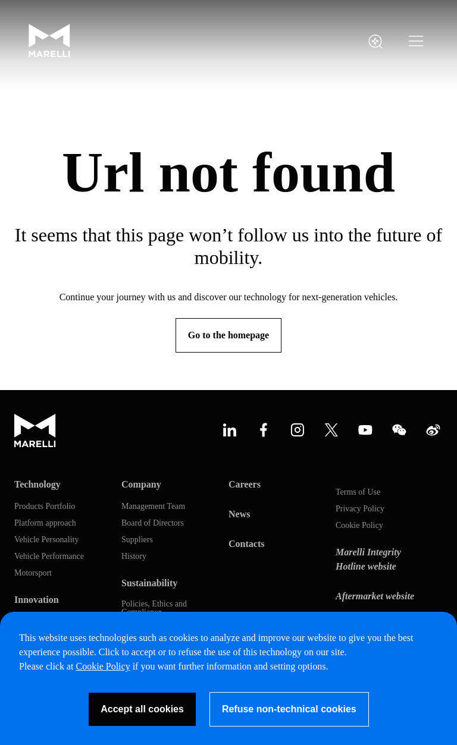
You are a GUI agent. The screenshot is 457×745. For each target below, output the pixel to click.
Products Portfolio (44, 506)
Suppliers (137, 540)
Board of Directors (152, 523)
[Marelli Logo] (49, 54)
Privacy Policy (360, 509)
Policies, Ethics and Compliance (154, 608)
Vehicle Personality (46, 540)
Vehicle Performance (49, 556)
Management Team (153, 506)
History (133, 556)
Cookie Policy (359, 525)
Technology (37, 484)
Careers (244, 484)
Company (141, 484)
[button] (416, 41)
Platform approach (45, 523)
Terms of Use (358, 492)
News (239, 514)
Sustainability (149, 583)
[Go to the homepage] (228, 335)
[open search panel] (375, 41)
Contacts (246, 544)
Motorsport (33, 573)
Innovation (36, 600)
